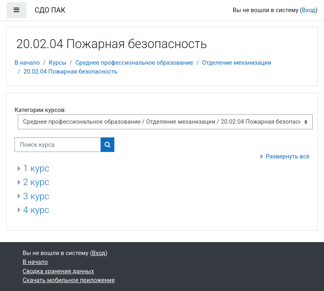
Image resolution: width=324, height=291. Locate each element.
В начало (27, 62)
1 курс (36, 168)
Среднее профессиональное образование (134, 62)
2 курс (36, 182)
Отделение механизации (236, 62)
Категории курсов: (40, 110)
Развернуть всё (287, 156)
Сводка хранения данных (58, 271)
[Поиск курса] (58, 144)
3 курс (36, 196)
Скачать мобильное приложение (69, 280)
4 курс (36, 210)
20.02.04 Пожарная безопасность (70, 71)
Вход (309, 10)
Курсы (58, 62)
